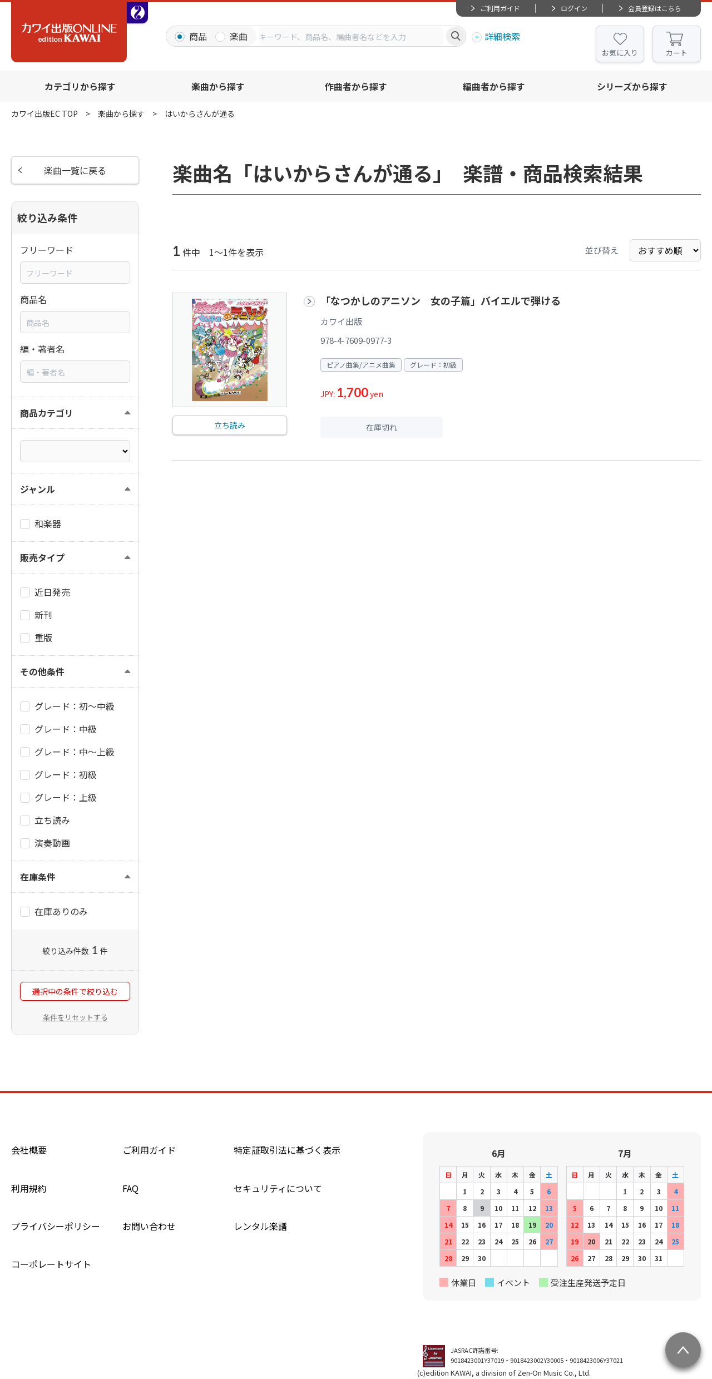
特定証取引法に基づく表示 (287, 1149)
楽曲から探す (218, 86)
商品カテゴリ (46, 412)
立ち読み (229, 425)
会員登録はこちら (654, 8)
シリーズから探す (632, 86)
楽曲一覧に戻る (75, 170)
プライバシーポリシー (55, 1226)
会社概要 (29, 1149)
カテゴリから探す (80, 86)
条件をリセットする (75, 1017)
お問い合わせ (149, 1226)
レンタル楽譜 (260, 1226)
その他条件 (42, 671)
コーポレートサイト (51, 1264)
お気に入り (620, 52)
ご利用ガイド (500, 8)
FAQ (130, 1188)
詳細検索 (502, 36)
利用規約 (29, 1188)
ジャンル (37, 489)
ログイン (574, 8)
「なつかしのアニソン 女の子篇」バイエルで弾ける (440, 300)
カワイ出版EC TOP (44, 113)
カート (677, 52)
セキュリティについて (278, 1188)
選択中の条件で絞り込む (75, 991)
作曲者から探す (356, 86)
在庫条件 (38, 876)
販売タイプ (42, 557)
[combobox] (351, 36)
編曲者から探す (494, 86)
